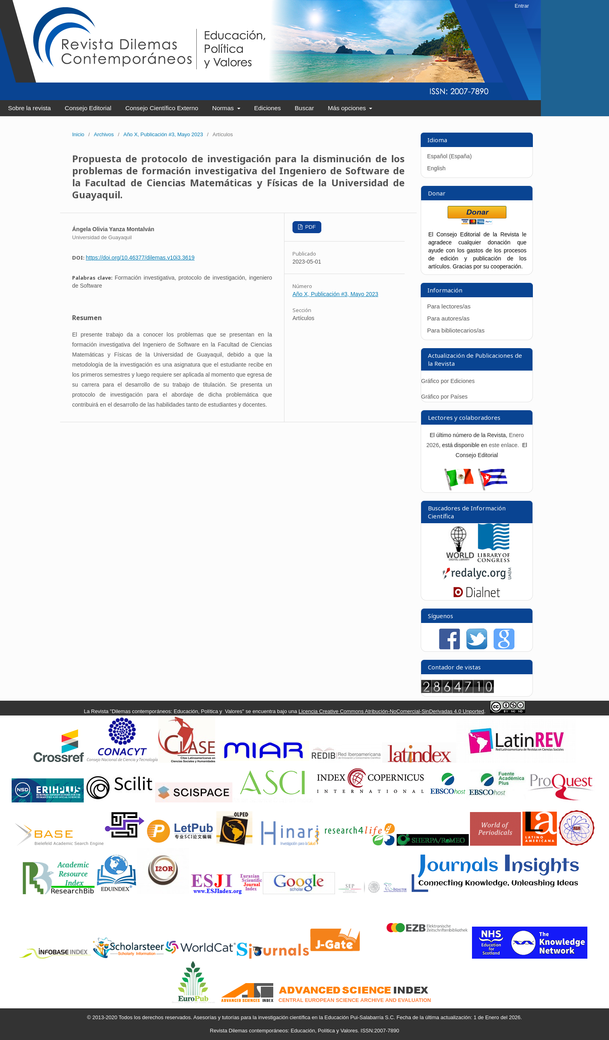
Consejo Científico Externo (161, 108)
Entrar (522, 6)
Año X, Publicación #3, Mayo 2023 (163, 134)
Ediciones (267, 108)
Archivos (104, 134)
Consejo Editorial (88, 108)
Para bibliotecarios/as (455, 330)
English (436, 168)
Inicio (78, 134)
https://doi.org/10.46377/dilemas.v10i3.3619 (140, 257)
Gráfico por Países (445, 396)
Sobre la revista (29, 108)
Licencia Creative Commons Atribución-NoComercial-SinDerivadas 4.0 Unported (391, 711)
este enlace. (504, 445)
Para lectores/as (448, 306)
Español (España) (449, 156)
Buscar (304, 108)
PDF (310, 227)
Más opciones (347, 108)
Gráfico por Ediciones (448, 381)
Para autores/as (448, 318)
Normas (224, 108)
